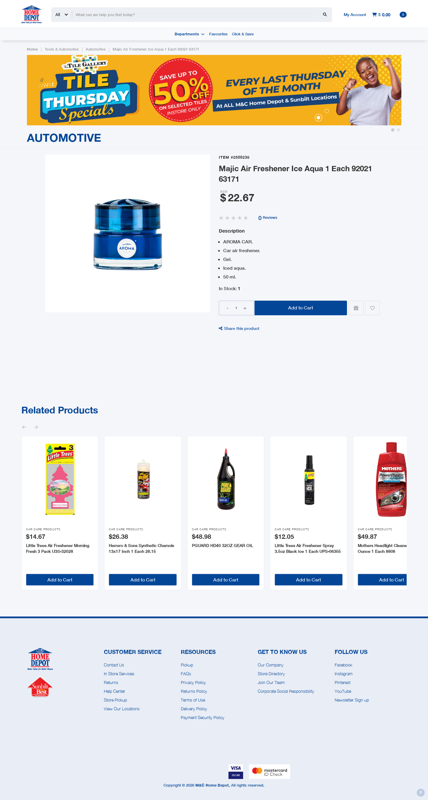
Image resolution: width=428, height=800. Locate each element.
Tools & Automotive (62, 49)
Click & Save (243, 34)
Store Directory (271, 673)
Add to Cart (300, 307)
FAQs (186, 673)
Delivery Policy (194, 708)
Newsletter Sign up (352, 699)
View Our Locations (122, 708)
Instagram (344, 673)
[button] (392, 129)
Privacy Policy (193, 682)
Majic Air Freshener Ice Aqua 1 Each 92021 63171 (156, 49)
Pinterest (342, 682)
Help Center (114, 691)
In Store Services (119, 673)
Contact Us (114, 664)
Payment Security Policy (202, 717)
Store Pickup (115, 699)
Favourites (218, 34)
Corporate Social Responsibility (286, 691)
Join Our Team (271, 682)
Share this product (239, 328)
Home (32, 49)
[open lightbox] (127, 233)
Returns (111, 682)
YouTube (343, 691)
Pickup (187, 664)
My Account (355, 14)
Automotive (96, 49)
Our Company (270, 664)
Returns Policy (194, 691)
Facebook (343, 664)
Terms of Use (193, 699)
